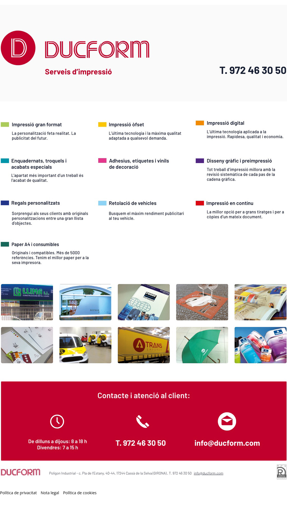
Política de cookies (80, 492)
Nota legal (50, 492)
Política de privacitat (18, 492)
